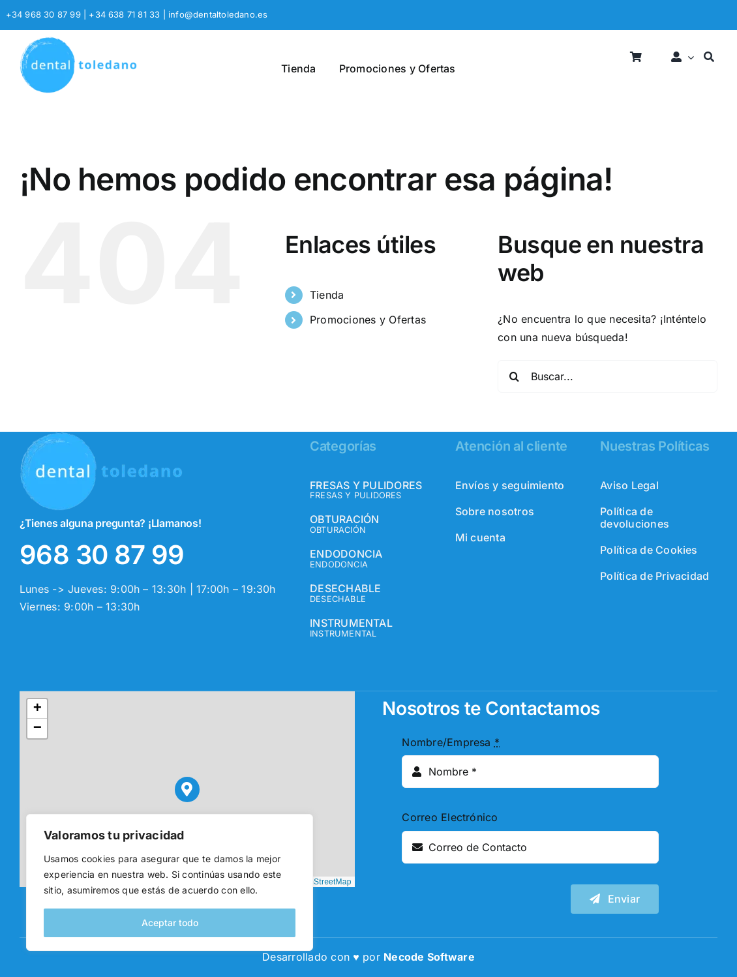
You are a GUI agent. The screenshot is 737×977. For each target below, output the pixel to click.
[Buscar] (708, 58)
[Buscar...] (607, 376)
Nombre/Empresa (451, 742)
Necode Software (429, 956)
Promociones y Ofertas (368, 319)
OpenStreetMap (323, 881)
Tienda (327, 294)
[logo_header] (78, 41)
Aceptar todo (170, 922)
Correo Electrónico (450, 817)
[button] (187, 789)
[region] (169, 882)
